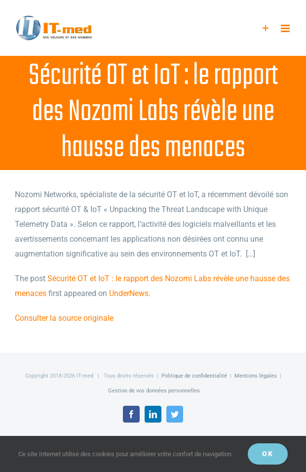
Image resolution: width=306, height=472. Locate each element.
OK (267, 454)
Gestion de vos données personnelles (154, 390)
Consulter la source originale (64, 318)
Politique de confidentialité (194, 376)
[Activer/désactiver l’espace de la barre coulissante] (266, 28)
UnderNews (129, 293)
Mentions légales (255, 376)
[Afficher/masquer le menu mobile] (286, 28)
